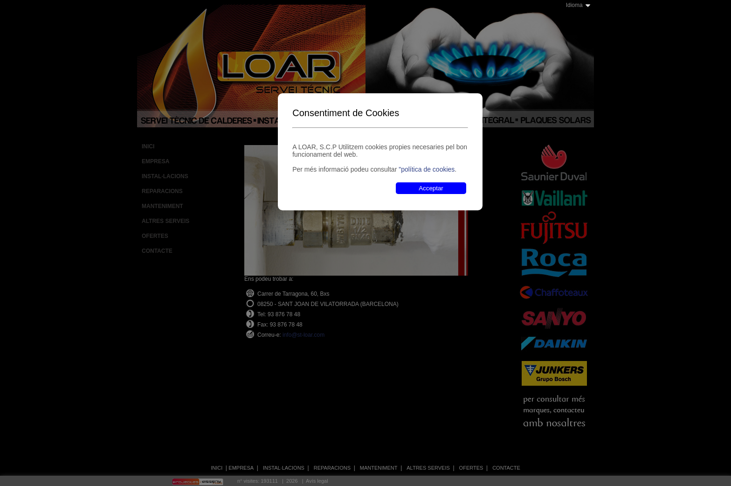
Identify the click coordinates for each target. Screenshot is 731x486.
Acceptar (431, 188)
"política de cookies (427, 169)
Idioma (574, 5)
